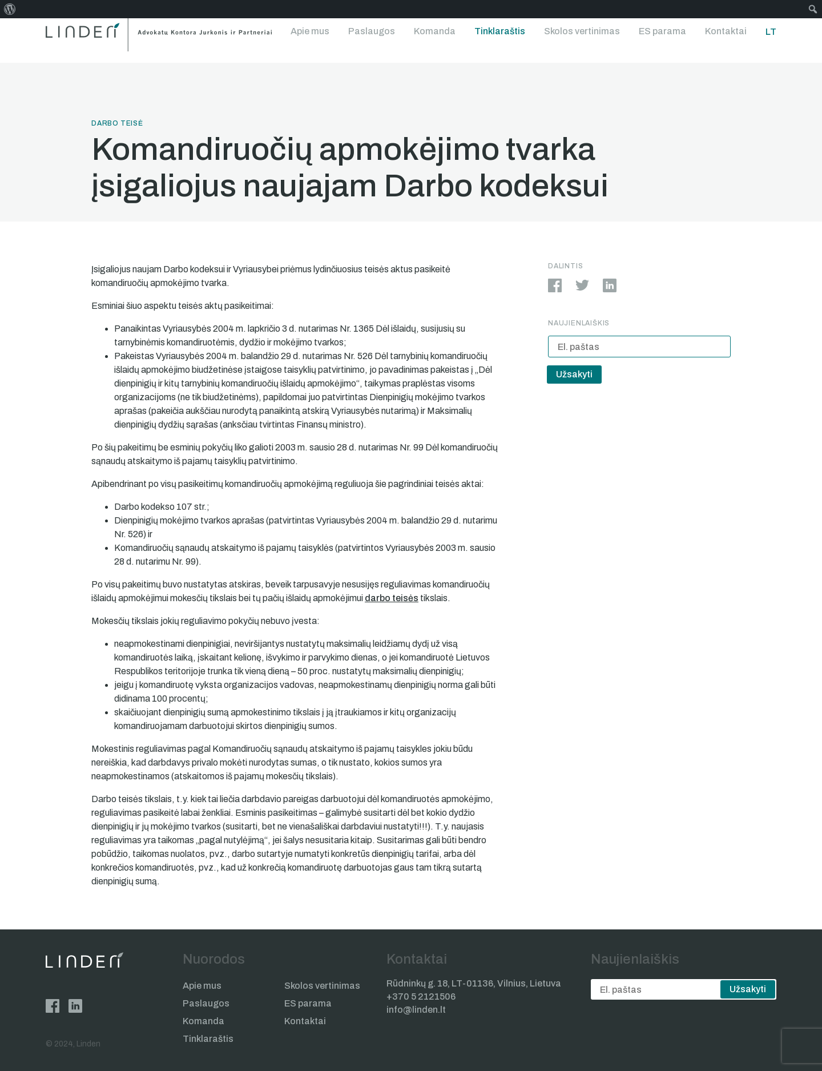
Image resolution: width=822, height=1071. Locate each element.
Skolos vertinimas (582, 31)
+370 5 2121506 (421, 996)
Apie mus (310, 31)
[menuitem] (10, 9)
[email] (639, 346)
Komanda (435, 31)
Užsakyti (574, 374)
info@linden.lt (416, 1009)
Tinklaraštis (499, 31)
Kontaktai (726, 31)
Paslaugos (371, 31)
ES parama (662, 31)
